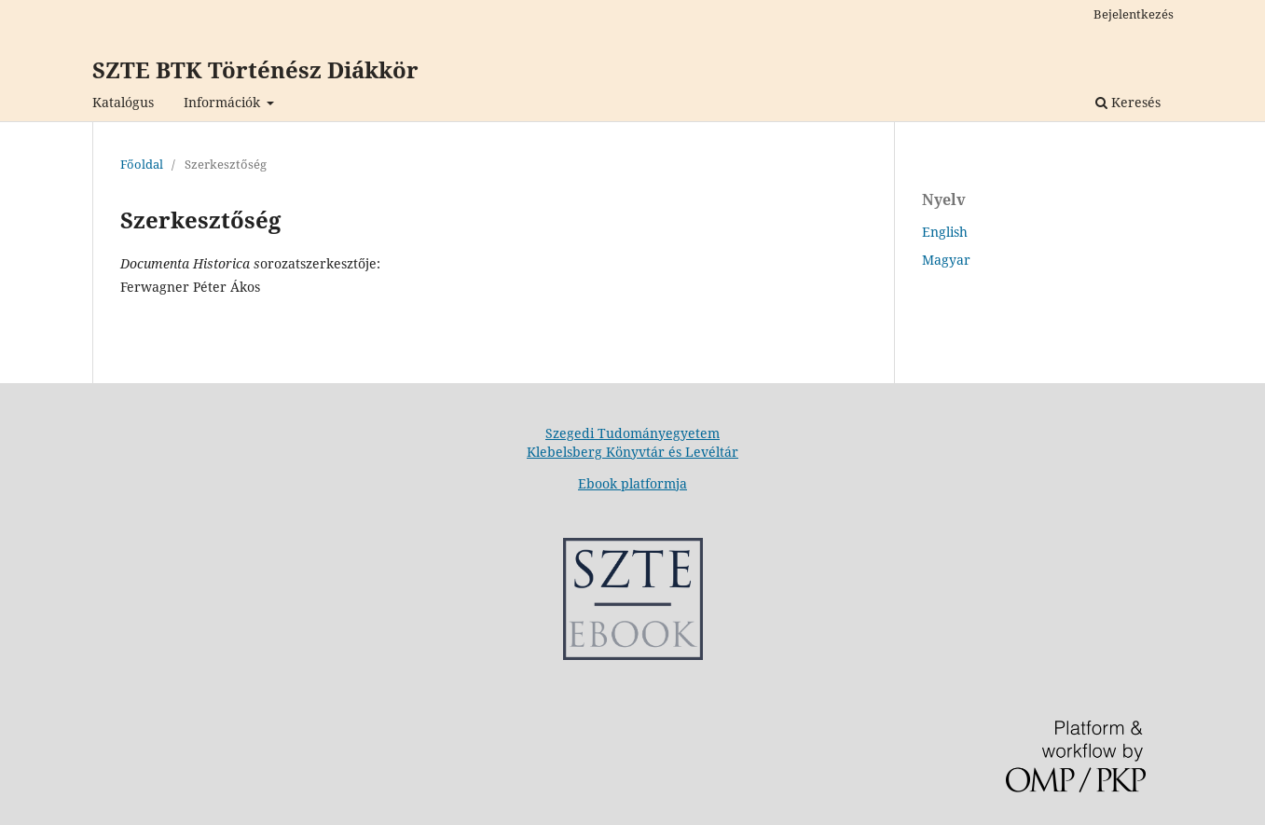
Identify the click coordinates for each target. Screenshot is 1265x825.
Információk (224, 102)
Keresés (1128, 102)
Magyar (946, 259)
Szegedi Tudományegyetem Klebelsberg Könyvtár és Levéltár (632, 442)
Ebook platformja (632, 483)
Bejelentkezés (1133, 14)
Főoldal (141, 164)
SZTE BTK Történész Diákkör (255, 69)
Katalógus (123, 102)
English (945, 232)
